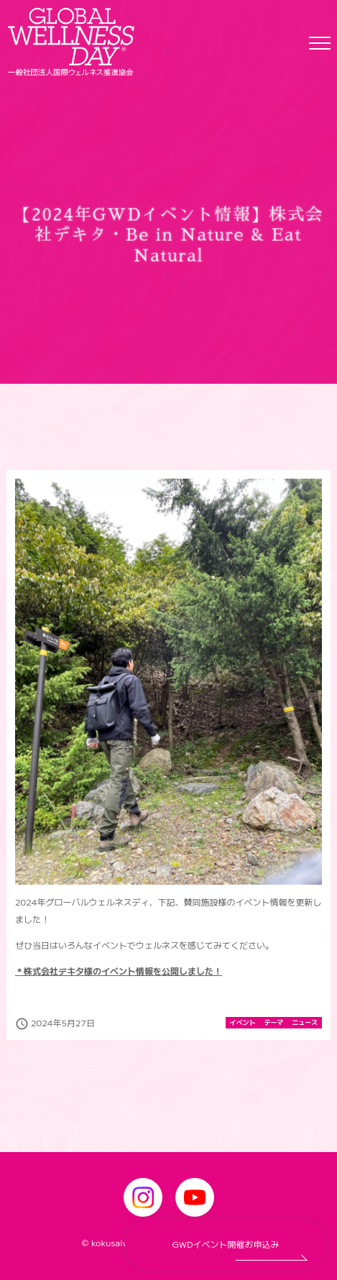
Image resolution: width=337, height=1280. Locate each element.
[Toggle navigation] (320, 42)
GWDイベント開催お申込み (226, 1244)
